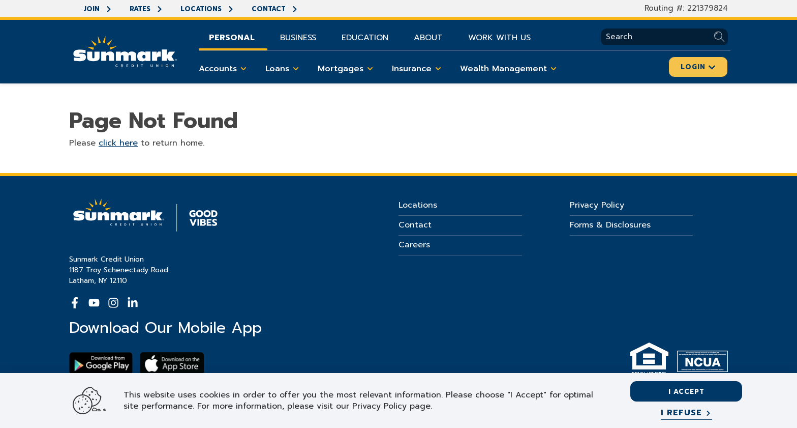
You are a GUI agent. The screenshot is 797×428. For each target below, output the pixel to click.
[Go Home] (125, 50)
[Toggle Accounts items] (243, 68)
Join (97, 9)
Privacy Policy (597, 205)
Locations (207, 9)
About (428, 38)
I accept (686, 391)
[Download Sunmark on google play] (101, 363)
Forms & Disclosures (610, 225)
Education (365, 38)
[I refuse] (686, 413)
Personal (232, 38)
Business (298, 38)
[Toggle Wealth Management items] (553, 68)
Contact (275, 9)
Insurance (418, 68)
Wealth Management (510, 68)
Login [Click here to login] (698, 67)
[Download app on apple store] (172, 363)
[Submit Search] (721, 36)
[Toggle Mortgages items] (370, 68)
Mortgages (347, 68)
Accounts (224, 68)
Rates (146, 9)
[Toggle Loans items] (295, 68)
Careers (414, 245)
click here (118, 143)
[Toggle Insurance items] (438, 68)
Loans (283, 68)
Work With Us (499, 38)
